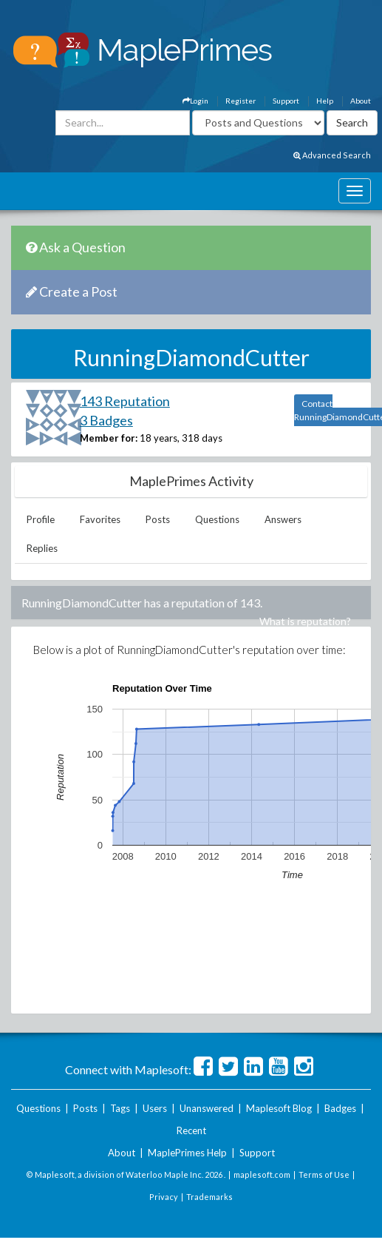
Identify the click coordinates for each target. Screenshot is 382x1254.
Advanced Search (332, 155)
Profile (41, 519)
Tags (120, 1108)
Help (324, 100)
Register (240, 100)
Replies (42, 548)
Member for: (108, 438)
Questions (217, 519)
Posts (158, 519)
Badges (340, 1108)
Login (195, 100)
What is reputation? (305, 621)
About (360, 100)
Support (286, 100)
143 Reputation (125, 401)
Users (155, 1108)
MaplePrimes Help (187, 1153)
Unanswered (206, 1108)
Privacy (163, 1196)
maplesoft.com (261, 1174)
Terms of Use (324, 1174)
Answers (283, 519)
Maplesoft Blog (279, 1108)
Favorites (100, 519)
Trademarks (209, 1196)
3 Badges (106, 420)
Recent (191, 1130)
